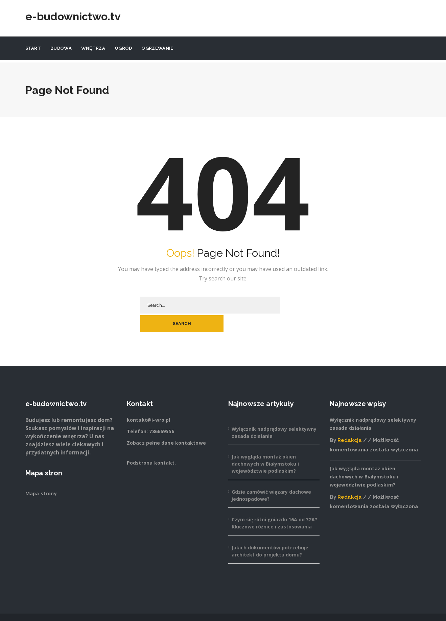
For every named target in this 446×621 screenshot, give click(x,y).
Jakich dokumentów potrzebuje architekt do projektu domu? (270, 532)
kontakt (164, 444)
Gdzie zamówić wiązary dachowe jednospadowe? (271, 476)
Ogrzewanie (157, 48)
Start (33, 48)
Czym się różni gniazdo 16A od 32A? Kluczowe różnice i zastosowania (274, 504)
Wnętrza (93, 48)
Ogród (123, 48)
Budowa (61, 48)
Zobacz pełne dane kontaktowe (166, 424)
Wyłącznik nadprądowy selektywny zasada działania (274, 414)
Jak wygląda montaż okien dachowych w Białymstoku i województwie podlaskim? (265, 445)
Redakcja (349, 422)
